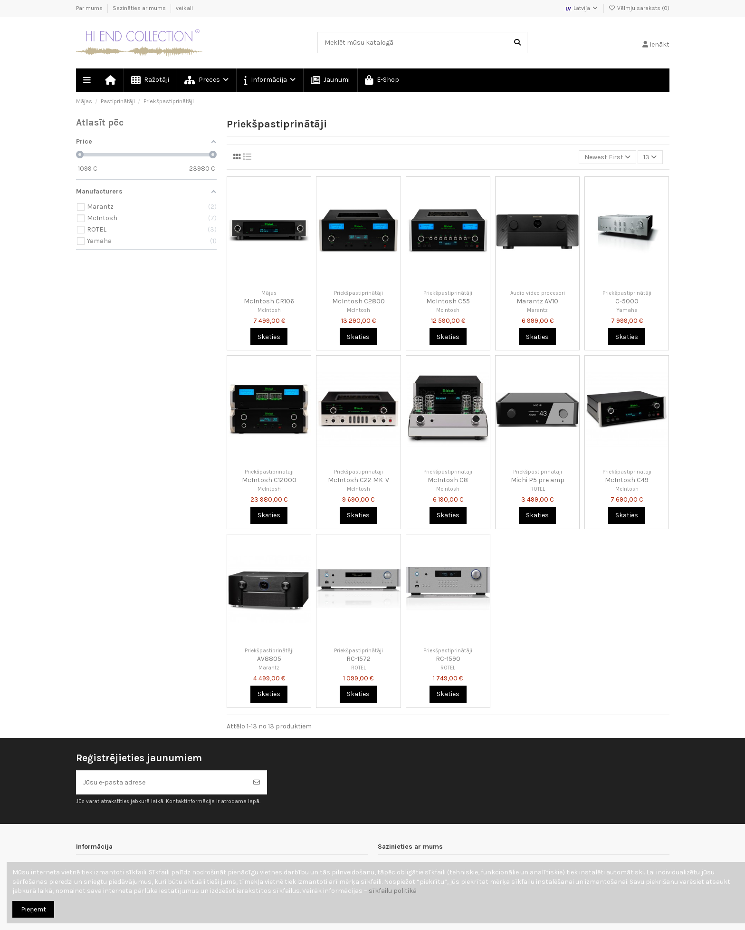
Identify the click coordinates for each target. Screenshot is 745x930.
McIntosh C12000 (269, 480)
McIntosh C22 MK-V (358, 480)
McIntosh (269, 310)
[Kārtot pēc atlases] (607, 157)
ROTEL (537, 489)
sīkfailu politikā (393, 891)
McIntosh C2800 (358, 301)
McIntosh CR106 (269, 301)
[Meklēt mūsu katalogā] (517, 42)
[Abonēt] (257, 782)
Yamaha (627, 310)
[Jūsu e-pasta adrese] (161, 782)
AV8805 (269, 659)
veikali (184, 8)
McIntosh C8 (448, 480)
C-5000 (627, 301)
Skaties (269, 337)
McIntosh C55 (448, 301)
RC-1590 (448, 659)
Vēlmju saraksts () (639, 8)
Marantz (537, 310)
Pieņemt (33, 909)
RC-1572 (358, 659)
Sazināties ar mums (140, 8)
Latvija (581, 8)
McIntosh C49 (627, 480)
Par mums (90, 8)
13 (650, 157)
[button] (269, 80)
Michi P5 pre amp (537, 480)
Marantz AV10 (537, 301)
